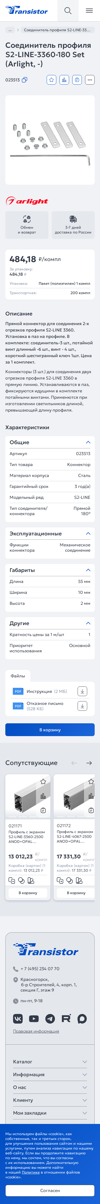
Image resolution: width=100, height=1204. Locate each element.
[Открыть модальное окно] (90, 80)
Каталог (22, 1062)
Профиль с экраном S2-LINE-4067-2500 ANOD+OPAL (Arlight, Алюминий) (75, 836)
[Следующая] (89, 763)
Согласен (50, 1190)
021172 (64, 825)
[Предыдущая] (74, 763)
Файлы (18, 675)
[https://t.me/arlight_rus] (50, 1019)
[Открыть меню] (89, 10)
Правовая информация (36, 1031)
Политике (31, 1172)
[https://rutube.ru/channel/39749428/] (66, 1019)
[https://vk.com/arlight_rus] (18, 1019)
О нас (19, 1087)
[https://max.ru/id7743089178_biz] (82, 1019)
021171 (15, 825)
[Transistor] (26, 9)
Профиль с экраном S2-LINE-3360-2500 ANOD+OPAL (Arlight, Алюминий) (27, 837)
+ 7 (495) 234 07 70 (40, 968)
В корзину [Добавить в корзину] (50, 729)
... (10, 29)
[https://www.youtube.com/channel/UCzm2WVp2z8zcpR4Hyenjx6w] (34, 1019)
